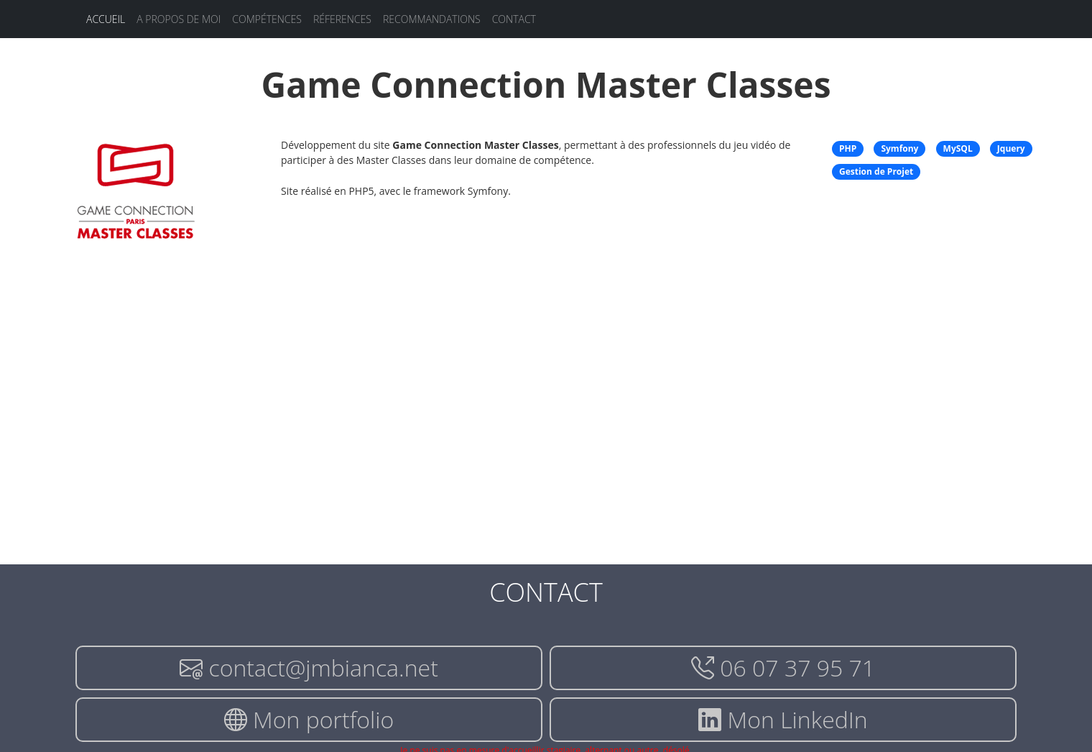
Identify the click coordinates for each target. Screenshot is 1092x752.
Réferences (342, 19)
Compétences (267, 19)
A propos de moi (178, 19)
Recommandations (432, 19)
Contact (514, 19)
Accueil (105, 19)
